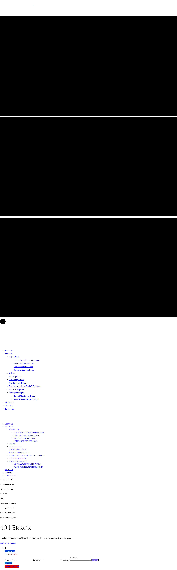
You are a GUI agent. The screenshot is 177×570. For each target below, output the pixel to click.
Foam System (15, 376)
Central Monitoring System (25, 396)
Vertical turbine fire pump (24, 363)
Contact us (9, 409)
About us (8, 350)
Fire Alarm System (16, 389)
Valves (12, 373)
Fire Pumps (14, 357)
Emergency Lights (16, 393)
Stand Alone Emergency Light (26, 399)
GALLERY (9, 406)
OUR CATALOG (12, 566)
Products (8, 354)
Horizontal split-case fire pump (26, 360)
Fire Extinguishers (16, 380)
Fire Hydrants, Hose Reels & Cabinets (24, 386)
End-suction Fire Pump (23, 367)
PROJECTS (9, 402)
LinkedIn (8, 563)
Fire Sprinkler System (18, 383)
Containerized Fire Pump (24, 370)
